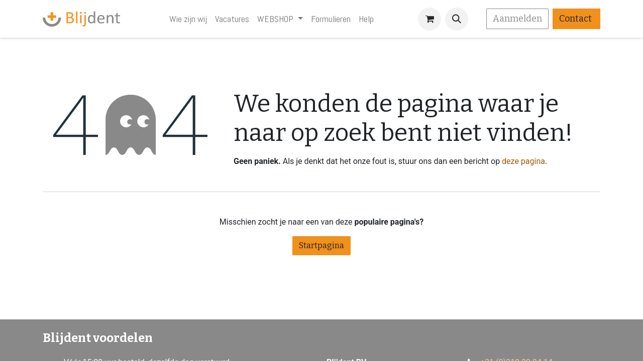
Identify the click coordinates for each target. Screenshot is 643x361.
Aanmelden (517, 18)
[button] (456, 19)
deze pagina (523, 161)
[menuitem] (188, 19)
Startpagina (321, 245)
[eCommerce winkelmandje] (429, 19)
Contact (576, 18)
